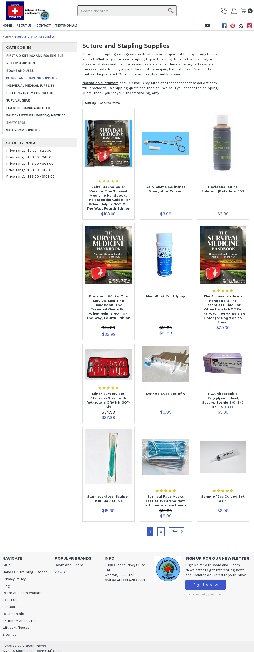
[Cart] (247, 11)
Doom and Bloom (69, 565)
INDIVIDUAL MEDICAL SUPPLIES (30, 86)
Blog (6, 586)
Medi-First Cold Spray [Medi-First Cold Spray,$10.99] (165, 296)
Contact (43, 26)
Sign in (234, 10)
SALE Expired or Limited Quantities (35, 115)
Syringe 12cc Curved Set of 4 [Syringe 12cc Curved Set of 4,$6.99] (223, 499)
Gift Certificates (15, 627)
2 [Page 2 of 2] (161, 532)
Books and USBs (20, 71)
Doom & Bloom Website (22, 593)
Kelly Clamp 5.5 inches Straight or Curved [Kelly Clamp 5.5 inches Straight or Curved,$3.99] (166, 189)
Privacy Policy (14, 579)
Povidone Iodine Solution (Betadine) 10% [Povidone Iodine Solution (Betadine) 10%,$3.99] (223, 189)
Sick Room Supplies (23, 130)
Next (177, 531)
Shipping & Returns (19, 620)
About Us (24, 26)
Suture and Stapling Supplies (31, 78)
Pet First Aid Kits (20, 63)
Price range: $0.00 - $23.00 (28, 150)
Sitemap (9, 634)
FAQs (6, 565)
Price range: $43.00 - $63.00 (29, 163)
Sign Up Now (205, 585)
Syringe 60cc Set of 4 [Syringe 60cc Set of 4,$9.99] (165, 394)
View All (61, 572)
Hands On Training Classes (24, 572)
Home (7, 26)
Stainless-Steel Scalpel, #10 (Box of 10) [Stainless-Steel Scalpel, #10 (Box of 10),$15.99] (108, 499)
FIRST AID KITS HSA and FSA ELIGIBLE (34, 56)
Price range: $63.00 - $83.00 (29, 170)
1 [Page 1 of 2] (150, 532)
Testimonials (66, 26)
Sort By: (90, 103)
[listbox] (114, 103)
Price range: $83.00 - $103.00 (30, 176)
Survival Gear (18, 100)
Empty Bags (15, 123)
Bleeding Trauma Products (29, 93)
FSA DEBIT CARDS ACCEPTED (28, 108)
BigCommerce (34, 645)
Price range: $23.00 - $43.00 (29, 157)
